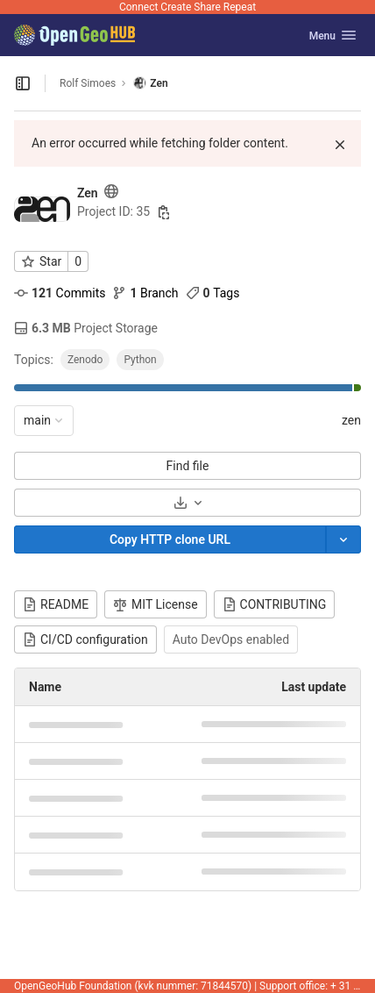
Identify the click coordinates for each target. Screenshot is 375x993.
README (55, 604)
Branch (145, 293)
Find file (187, 466)
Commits (59, 293)
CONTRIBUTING (275, 604)
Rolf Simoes (88, 83)
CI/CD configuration (85, 639)
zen (351, 420)
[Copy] (170, 539)
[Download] (187, 503)
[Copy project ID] (163, 212)
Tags (213, 293)
